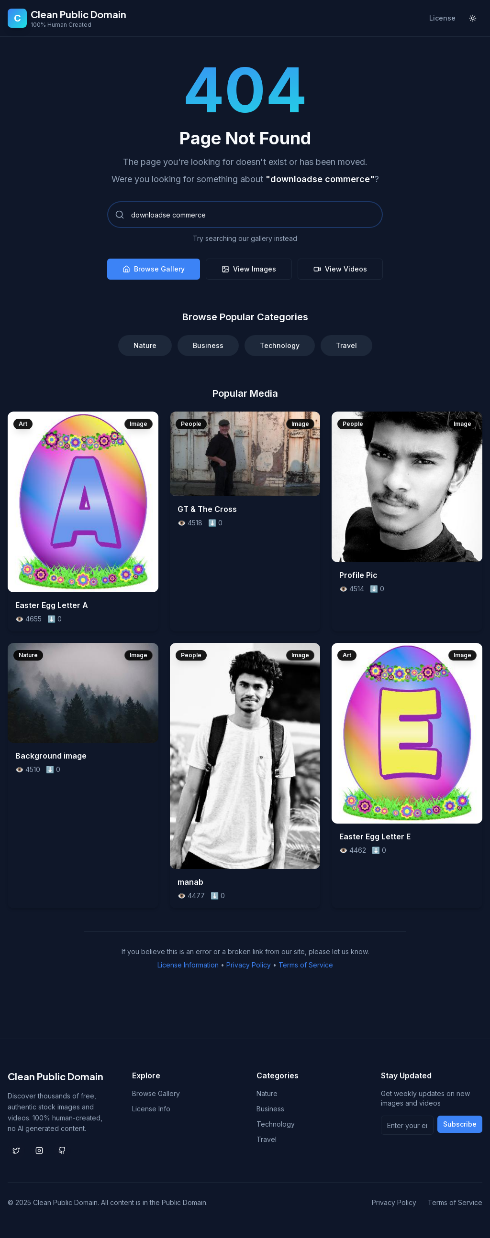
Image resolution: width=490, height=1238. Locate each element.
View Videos (340, 269)
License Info (151, 1109)
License (442, 18)
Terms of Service (305, 965)
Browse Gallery (153, 269)
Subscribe (460, 1124)
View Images (249, 269)
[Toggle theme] (472, 18)
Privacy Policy (248, 965)
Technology (280, 345)
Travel (346, 345)
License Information (188, 965)
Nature (145, 345)
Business (208, 345)
